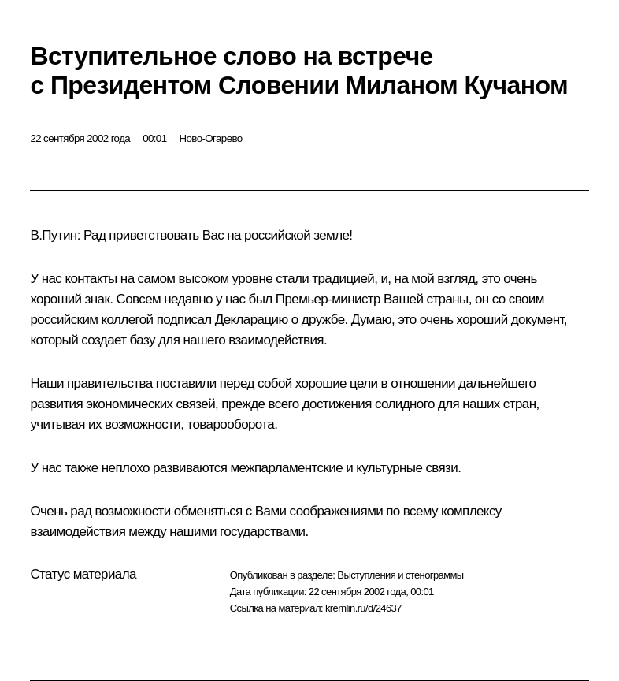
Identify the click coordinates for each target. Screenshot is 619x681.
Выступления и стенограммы (400, 575)
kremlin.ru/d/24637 (363, 608)
